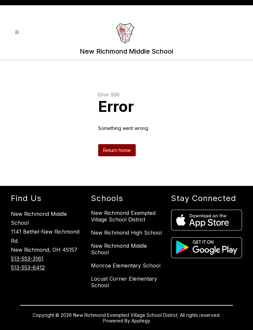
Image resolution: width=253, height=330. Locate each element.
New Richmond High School (126, 232)
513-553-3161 (27, 258)
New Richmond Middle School (119, 249)
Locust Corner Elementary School (124, 282)
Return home (117, 150)
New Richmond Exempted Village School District (123, 216)
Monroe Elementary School (125, 265)
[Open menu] (17, 32)
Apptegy (140, 320)
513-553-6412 (28, 267)
